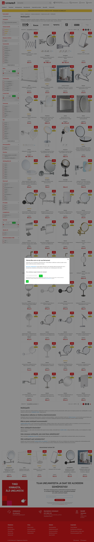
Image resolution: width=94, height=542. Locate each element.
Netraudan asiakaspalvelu (31, 266)
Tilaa (41, 275)
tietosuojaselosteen (48, 278)
